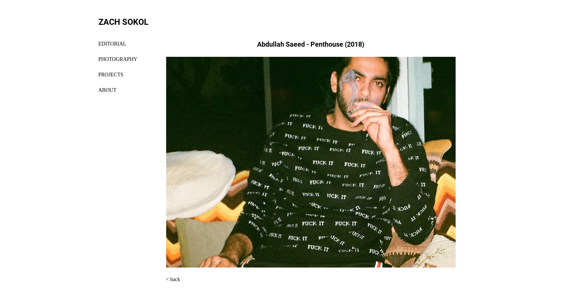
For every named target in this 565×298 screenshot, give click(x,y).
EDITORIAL (112, 44)
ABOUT (107, 90)
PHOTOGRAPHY (118, 59)
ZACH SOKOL (123, 22)
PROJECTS (111, 75)
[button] (311, 162)
